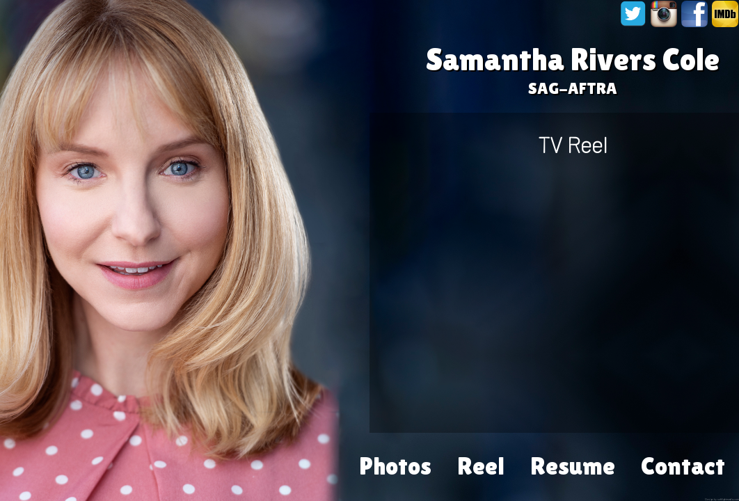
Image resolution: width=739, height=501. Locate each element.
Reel (480, 457)
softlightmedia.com (728, 499)
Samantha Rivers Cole (573, 59)
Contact (683, 457)
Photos (395, 457)
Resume (572, 457)
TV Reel (572, 144)
